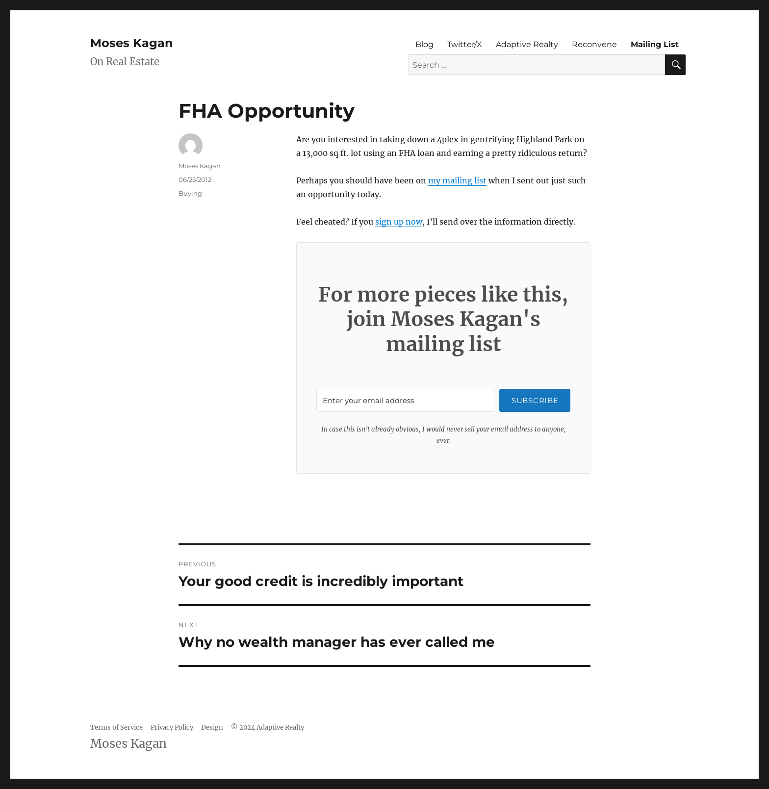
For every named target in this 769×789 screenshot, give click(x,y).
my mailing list (457, 180)
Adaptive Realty (527, 44)
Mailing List (655, 44)
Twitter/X (464, 44)
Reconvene (594, 44)
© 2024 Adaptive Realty (267, 727)
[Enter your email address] (405, 400)
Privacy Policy (172, 727)
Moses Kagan (131, 43)
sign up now (398, 222)
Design (212, 727)
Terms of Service (116, 727)
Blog (424, 44)
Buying (190, 193)
